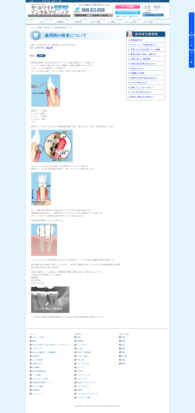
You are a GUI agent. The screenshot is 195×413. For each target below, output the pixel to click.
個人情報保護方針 (39, 371)
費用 (113, 22)
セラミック (81, 379)
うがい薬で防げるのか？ (141, 92)
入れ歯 (79, 371)
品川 (123, 345)
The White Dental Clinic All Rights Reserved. (103, 406)
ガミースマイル (83, 364)
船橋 (123, 348)
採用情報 (35, 390)
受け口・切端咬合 (84, 352)
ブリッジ (80, 367)
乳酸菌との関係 (137, 73)
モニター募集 (95, 22)
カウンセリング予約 (40, 379)
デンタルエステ (83, 386)
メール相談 (36, 375)
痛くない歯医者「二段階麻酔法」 (45, 352)
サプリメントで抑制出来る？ (143, 45)
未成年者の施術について (41, 382)
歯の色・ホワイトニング (86, 382)
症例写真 (77, 22)
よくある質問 (122, 16)
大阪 (123, 360)
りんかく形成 (82, 356)
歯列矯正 (80, 341)
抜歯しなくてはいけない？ (142, 87)
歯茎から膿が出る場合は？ (142, 97)
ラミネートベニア (84, 375)
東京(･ (32, 16)
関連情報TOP (137, 40)
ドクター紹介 (148, 22)
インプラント (82, 345)
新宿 (123, 341)
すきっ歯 (80, 360)
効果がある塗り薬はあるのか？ (144, 78)
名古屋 (124, 356)
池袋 (123, 337)
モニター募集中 (192, 56)
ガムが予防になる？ (139, 82)
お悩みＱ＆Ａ (37, 364)
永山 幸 (49, 48)
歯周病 (79, 390)
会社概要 (35, 367)
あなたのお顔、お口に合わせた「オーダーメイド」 (52, 345)
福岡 (123, 364)
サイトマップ (155, 1)
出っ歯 (79, 348)
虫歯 (79, 337)
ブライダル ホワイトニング (87, 394)
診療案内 (60, 22)
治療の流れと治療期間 (140, 59)
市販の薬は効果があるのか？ (143, 64)
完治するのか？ (137, 68)
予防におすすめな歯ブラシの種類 (145, 49)
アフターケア (37, 348)
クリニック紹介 (131, 22)
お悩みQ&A (135, 16)
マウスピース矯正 (84, 398)
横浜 (123, 352)
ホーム (42, 22)
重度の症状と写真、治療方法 (143, 54)
